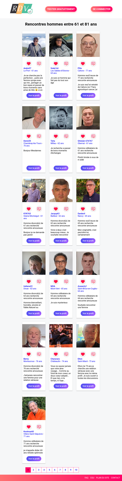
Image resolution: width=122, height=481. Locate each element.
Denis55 (27, 141)
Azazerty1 (82, 286)
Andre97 (27, 68)
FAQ (86, 478)
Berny (26, 359)
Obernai (81, 143)
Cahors (81, 70)
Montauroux (29, 361)
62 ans (61, 143)
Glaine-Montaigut (31, 216)
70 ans (27, 146)
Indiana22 (28, 286)
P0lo (80, 68)
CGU (92, 478)
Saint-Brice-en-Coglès (87, 288)
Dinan (26, 288)
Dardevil (81, 213)
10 (76, 470)
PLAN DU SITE (102, 478)
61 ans (35, 70)
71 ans (27, 436)
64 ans (81, 291)
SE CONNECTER (101, 9)
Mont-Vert (55, 288)
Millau (53, 143)
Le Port (27, 70)
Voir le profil (33, 95)
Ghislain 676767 (85, 141)
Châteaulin (55, 361)
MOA (53, 286)
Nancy (80, 216)
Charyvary (55, 359)
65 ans (88, 216)
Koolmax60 (29, 431)
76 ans (39, 361)
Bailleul (54, 216)
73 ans (92, 361)
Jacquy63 (55, 213)
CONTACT (115, 478)
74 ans (65, 361)
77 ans (89, 70)
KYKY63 (27, 213)
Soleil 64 (54, 68)
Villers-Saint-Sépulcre (33, 434)
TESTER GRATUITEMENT (61, 9)
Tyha (53, 141)
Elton (80, 359)
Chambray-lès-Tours (33, 143)
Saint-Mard (83, 361)
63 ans (54, 73)
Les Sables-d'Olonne (60, 70)
